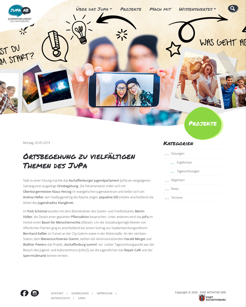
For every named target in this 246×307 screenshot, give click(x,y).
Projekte (130, 9)
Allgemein (178, 180)
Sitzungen (177, 153)
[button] (233, 8)
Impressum (104, 293)
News (175, 189)
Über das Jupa (92, 9)
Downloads (80, 293)
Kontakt (57, 293)
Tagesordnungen (188, 171)
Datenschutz (60, 298)
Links (82, 298)
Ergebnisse (184, 162)
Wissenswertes (195, 9)
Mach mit (160, 9)
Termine (176, 197)
